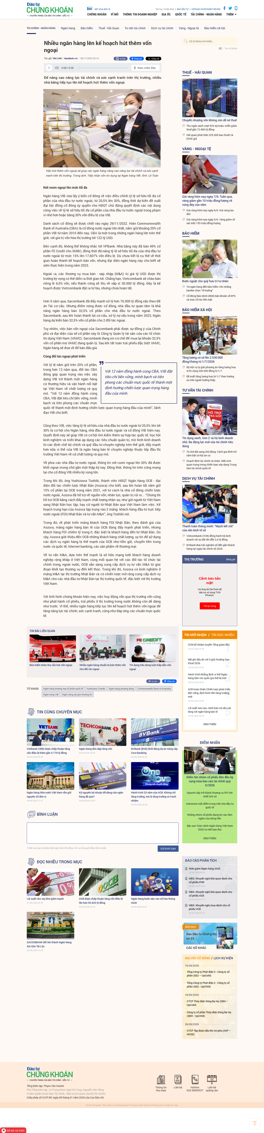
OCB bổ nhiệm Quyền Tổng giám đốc (209, 644)
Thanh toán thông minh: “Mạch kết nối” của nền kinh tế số (208, 528)
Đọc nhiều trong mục (59, 861)
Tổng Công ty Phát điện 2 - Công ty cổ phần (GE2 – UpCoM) (208, 973)
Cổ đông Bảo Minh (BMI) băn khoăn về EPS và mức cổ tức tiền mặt (211, 297)
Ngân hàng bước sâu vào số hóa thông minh (153, 900)
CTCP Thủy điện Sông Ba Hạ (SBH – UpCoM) (207, 1003)
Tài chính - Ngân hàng (206, 14)
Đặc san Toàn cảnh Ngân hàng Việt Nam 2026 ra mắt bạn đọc (210, 827)
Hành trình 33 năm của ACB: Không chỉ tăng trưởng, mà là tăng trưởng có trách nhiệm (153, 796)
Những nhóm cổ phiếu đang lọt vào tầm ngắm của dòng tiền (209, 816)
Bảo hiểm (87, 28)
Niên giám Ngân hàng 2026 (204, 868)
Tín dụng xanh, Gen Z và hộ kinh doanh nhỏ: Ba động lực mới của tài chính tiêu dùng (207, 442)
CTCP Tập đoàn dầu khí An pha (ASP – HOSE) (209, 1032)
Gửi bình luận (168, 848)
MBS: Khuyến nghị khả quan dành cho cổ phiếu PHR (210, 880)
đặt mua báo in (98, 8)
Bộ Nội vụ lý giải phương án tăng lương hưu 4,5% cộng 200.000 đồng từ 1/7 (211, 369)
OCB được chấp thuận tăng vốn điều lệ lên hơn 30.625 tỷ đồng (101, 900)
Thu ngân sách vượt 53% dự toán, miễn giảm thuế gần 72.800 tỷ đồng (211, 127)
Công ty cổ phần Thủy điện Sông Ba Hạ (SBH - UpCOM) (209, 1014)
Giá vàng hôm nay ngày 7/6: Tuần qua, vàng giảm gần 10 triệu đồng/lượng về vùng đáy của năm (207, 201)
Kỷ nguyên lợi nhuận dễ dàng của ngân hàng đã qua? (101, 794)
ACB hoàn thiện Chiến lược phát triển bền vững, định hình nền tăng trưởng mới (209, 692)
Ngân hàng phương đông (121, 688)
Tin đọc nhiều (222, 635)
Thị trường (193, 559)
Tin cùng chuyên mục (59, 712)
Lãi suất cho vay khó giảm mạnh (45, 898)
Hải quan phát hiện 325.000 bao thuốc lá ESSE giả (209, 136)
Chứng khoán (96, 14)
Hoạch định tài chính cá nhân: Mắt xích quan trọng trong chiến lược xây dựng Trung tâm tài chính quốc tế (211, 464)
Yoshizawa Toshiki (96, 688)
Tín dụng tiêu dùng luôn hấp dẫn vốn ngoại (150, 667)
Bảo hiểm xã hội (214, 28)
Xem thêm (209, 724)
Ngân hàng (68, 28)
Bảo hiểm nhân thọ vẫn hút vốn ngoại (51, 665)
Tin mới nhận (195, 635)
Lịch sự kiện (223, 958)
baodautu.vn (70, 58)
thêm (230, 14)
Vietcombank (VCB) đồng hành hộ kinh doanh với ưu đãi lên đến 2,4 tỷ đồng (208, 537)
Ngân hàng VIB (50, 694)
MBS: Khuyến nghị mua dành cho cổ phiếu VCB (209, 907)
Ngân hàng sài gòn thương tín (77, 694)
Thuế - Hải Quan (108, 28)
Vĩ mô (114, 14)
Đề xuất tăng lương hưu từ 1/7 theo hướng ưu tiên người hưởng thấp (210, 378)
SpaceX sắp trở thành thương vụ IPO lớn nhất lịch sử (210, 794)
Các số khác (196, 948)
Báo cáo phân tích (201, 860)
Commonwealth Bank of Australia (154, 688)
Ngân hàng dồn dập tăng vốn (95, 748)
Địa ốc (166, 14)
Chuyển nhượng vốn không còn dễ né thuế (209, 120)
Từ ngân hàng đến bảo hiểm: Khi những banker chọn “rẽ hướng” (208, 288)
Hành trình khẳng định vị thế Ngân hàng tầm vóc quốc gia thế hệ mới (207, 676)
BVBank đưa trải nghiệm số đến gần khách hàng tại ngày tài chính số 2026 (210, 546)
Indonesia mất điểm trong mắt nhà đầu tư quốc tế (210, 805)
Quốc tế (180, 14)
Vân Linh (57, 58)
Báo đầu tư (182, 9)
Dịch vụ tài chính (162, 28)
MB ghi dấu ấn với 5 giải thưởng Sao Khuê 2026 (208, 661)
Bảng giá (230, 559)
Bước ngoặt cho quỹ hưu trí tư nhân (205, 281)
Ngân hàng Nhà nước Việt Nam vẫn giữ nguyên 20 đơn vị (49, 794)
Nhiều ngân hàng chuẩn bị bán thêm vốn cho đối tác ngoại (103, 667)
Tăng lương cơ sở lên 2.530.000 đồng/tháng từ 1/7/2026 (202, 359)
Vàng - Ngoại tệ (189, 28)
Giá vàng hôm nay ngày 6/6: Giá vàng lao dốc (210, 212)
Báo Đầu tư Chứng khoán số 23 (203, 936)
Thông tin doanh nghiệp (140, 14)
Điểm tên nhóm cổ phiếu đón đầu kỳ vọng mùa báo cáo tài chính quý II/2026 (209, 781)
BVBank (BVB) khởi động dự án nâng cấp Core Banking (154, 751)
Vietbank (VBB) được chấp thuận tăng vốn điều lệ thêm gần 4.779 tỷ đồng (48, 751)
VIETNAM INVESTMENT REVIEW (206, 9)
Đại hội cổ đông (197, 958)
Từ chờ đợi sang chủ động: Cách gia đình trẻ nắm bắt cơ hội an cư (211, 453)
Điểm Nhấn (210, 742)
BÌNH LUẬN (47, 814)
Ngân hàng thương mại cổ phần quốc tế (63, 688)
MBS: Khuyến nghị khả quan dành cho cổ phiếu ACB (210, 893)
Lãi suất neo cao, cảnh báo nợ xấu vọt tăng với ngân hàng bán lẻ (209, 709)
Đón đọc (190, 926)
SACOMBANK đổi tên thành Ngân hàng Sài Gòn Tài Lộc (49, 944)
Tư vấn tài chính (135, 28)
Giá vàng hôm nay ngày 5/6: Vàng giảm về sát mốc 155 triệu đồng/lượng (210, 221)
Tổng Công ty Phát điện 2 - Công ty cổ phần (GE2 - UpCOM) (208, 984)
